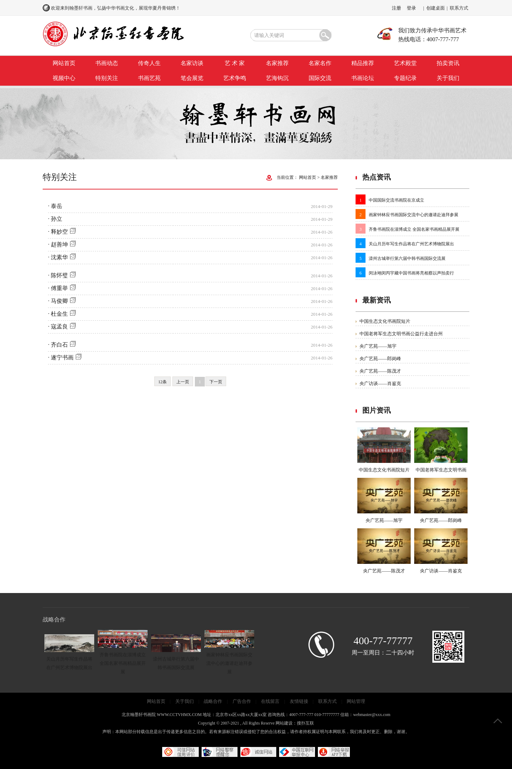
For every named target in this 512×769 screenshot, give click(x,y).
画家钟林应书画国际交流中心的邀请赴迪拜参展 (413, 214)
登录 (411, 8)
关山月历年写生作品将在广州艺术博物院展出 (411, 243)
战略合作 (213, 701)
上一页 (182, 381)
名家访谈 (192, 63)
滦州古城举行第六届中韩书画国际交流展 (407, 258)
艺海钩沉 (277, 78)
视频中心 (64, 78)
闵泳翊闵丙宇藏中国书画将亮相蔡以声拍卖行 (411, 273)
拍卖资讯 (448, 63)
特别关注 (106, 78)
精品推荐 (362, 63)
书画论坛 (362, 78)
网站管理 (356, 701)
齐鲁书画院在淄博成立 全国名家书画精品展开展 (414, 229)
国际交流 (320, 78)
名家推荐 (277, 63)
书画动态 (106, 63)
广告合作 (242, 701)
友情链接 (299, 701)
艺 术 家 (235, 63)
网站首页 (64, 63)
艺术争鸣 (234, 78)
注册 (396, 8)
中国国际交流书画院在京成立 (396, 200)
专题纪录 (405, 78)
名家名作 (320, 63)
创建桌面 (435, 8)
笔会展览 (192, 78)
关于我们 (448, 78)
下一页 (215, 381)
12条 (162, 381)
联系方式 (459, 8)
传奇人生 (149, 63)
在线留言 (270, 701)
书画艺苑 (149, 78)
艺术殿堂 (405, 63)
